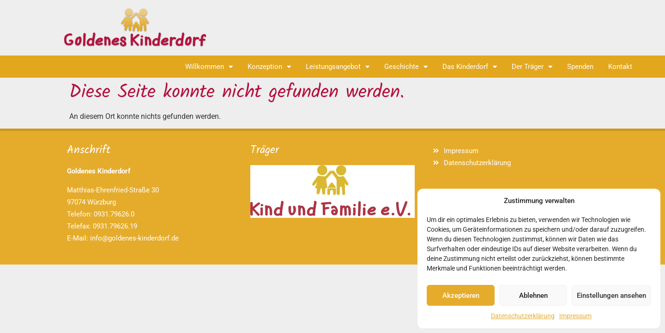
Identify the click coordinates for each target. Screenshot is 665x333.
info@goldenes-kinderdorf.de (134, 238)
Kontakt (620, 66)
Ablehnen (533, 295)
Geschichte (406, 67)
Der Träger (532, 67)
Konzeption (269, 67)
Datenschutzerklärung (523, 316)
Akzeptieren (460, 295)
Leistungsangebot (337, 67)
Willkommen (209, 67)
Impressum (575, 316)
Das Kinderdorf (469, 67)
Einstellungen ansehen (611, 295)
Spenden (580, 66)
